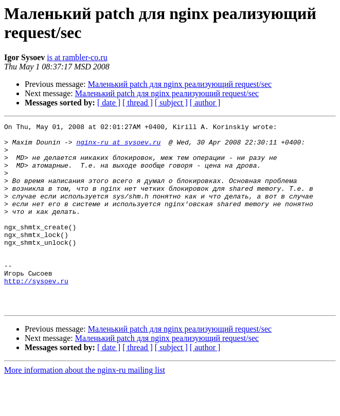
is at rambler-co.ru (77, 57)
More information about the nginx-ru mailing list (84, 407)
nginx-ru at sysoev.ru (118, 146)
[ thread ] (137, 102)
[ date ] (108, 102)
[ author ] (205, 102)
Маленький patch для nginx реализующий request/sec (180, 84)
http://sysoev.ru (36, 313)
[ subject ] (171, 102)
